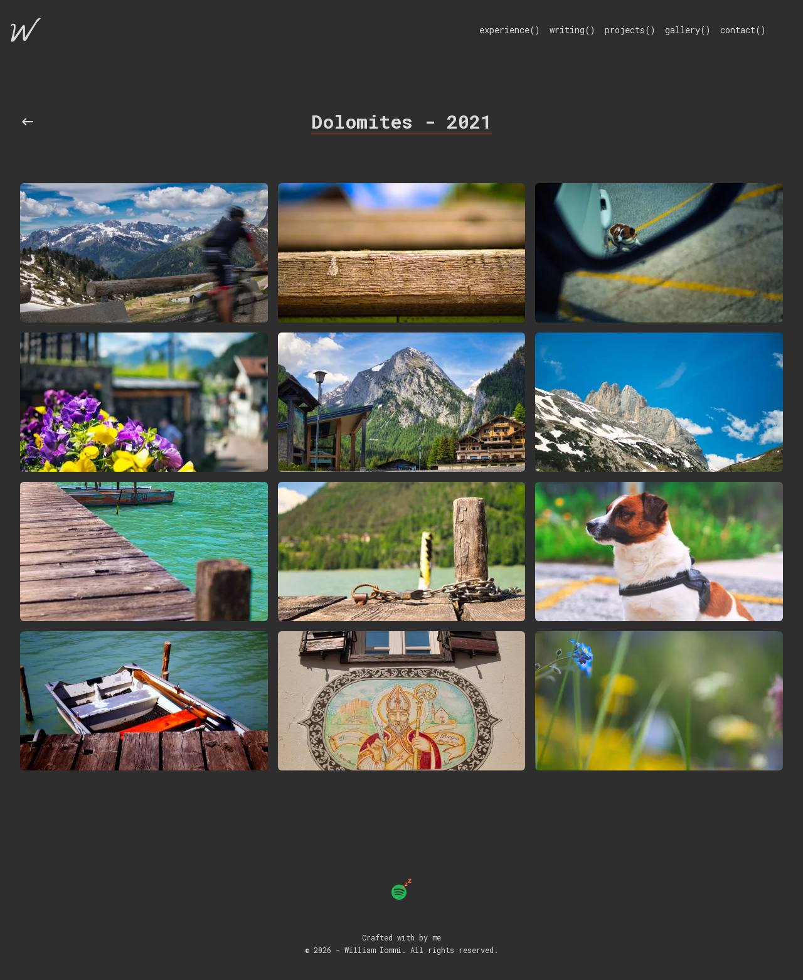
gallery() (687, 30)
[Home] (25, 30)
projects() (630, 30)
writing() (572, 30)
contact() (742, 30)
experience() (509, 30)
